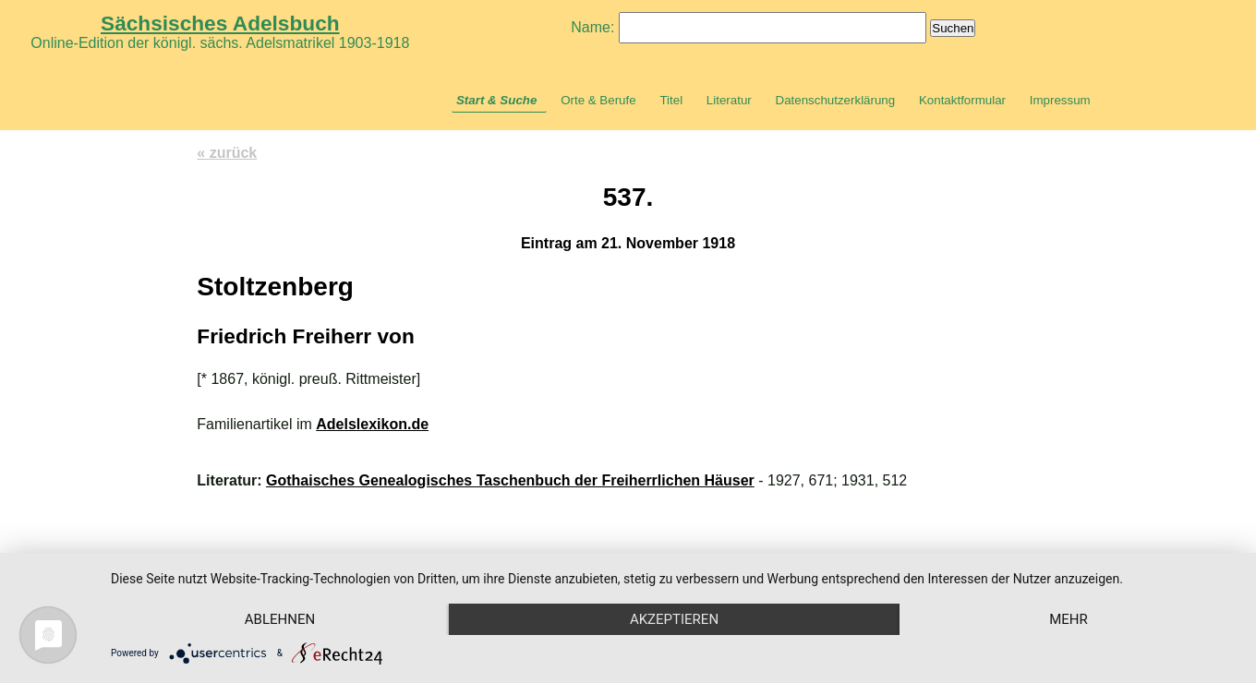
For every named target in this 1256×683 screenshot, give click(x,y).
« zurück (227, 153)
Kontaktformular (962, 100)
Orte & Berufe (598, 100)
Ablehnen (280, 619)
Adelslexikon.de (372, 424)
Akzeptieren (674, 619)
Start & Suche (496, 100)
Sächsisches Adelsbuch (220, 23)
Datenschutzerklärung (836, 100)
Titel (670, 100)
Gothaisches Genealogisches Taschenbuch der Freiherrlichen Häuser (510, 480)
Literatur (729, 100)
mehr (1068, 619)
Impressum (1060, 100)
